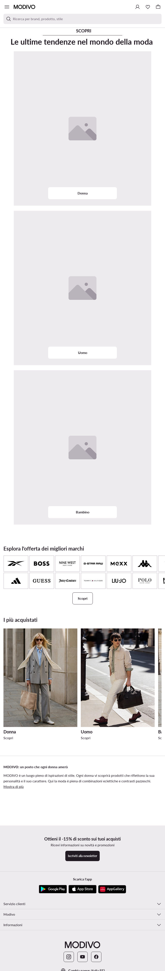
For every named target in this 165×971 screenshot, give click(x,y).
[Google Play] (53, 889)
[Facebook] (96, 957)
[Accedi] (137, 7)
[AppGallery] (112, 889)
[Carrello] (158, 7)
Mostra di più (13, 786)
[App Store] (82, 889)
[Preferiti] (148, 7)
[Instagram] (69, 957)
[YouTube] (82, 957)
